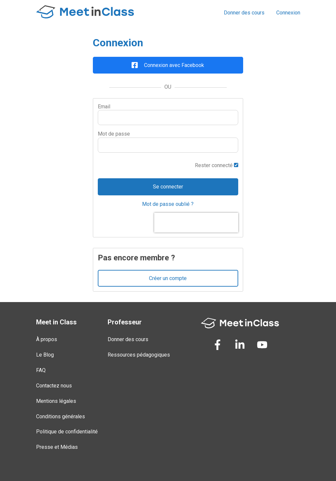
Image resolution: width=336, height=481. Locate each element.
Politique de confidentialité (67, 431)
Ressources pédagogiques (139, 355)
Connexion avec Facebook (168, 65)
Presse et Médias (57, 447)
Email (104, 106)
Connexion (288, 13)
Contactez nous (54, 386)
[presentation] (196, 222)
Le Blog (45, 355)
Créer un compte (168, 278)
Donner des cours (244, 13)
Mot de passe (114, 134)
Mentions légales (56, 401)
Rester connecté (216, 165)
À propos (46, 339)
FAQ (41, 370)
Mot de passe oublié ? (168, 204)
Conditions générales (60, 416)
